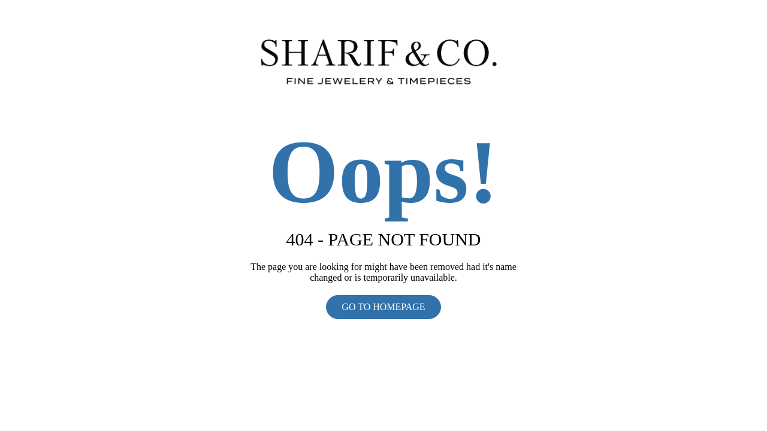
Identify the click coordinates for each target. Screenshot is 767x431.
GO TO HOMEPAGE (383, 307)
